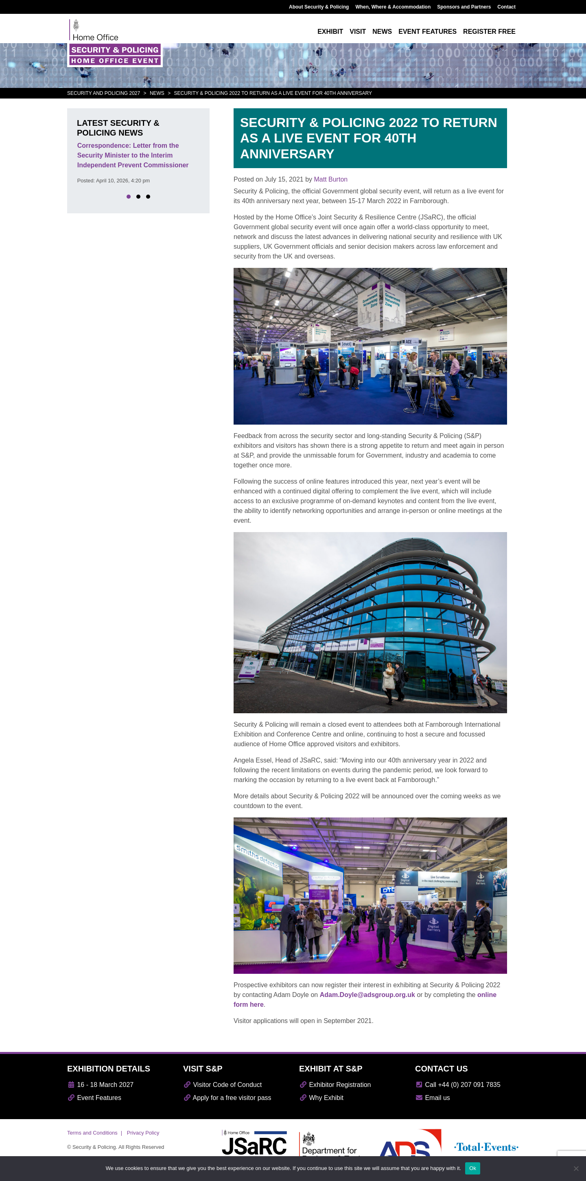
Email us (432, 1097)
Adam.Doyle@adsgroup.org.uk (367, 994)
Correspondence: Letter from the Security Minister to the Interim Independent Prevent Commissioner (133, 155)
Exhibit (330, 31)
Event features (427, 31)
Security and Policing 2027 (103, 93)
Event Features (94, 1097)
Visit (358, 31)
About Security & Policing (319, 7)
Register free (489, 31)
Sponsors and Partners (464, 7)
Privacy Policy (143, 1133)
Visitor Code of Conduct (222, 1084)
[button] (128, 197)
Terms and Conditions (92, 1133)
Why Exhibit (321, 1097)
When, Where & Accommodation (393, 7)
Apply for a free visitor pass (227, 1097)
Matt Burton (331, 179)
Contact (506, 7)
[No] (576, 1168)
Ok (472, 1168)
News (382, 31)
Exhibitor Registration (335, 1084)
